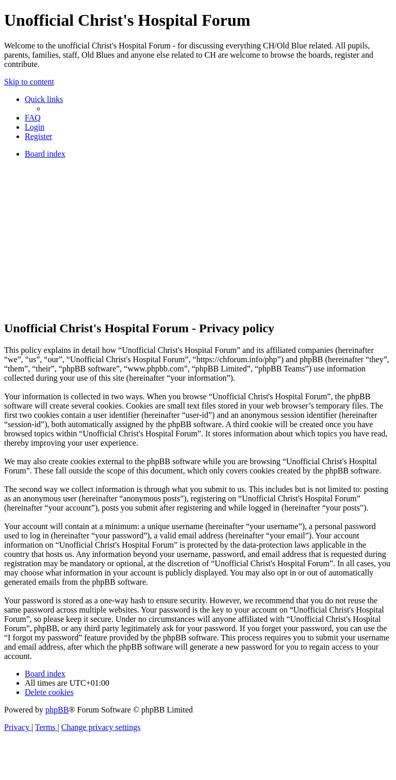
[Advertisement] (198, 239)
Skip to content (29, 81)
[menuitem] (33, 117)
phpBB (57, 709)
